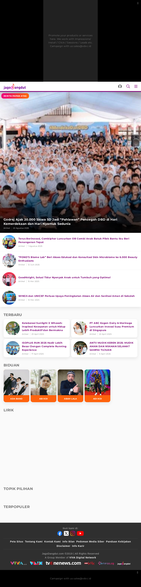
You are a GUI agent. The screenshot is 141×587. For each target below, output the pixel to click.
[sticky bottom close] (138, 572)
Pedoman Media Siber (90, 541)
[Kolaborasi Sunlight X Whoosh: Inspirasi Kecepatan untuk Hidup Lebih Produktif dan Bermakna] (37, 328)
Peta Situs (16, 541)
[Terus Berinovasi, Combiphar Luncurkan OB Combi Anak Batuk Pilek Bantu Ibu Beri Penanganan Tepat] (70, 242)
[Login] (120, 86)
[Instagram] (72, 533)
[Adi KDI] (97, 385)
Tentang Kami (34, 541)
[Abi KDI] (43, 385)
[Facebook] (59, 533)
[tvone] (63, 563)
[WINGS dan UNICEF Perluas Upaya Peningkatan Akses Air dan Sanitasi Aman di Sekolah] (70, 297)
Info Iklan (68, 541)
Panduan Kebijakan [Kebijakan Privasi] (118, 541)
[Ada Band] (16, 385)
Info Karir (78, 546)
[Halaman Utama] (14, 86)
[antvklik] (89, 563)
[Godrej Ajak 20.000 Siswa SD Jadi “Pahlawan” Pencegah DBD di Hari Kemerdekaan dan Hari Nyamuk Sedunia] (70, 162)
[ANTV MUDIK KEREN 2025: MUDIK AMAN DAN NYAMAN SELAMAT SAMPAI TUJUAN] (104, 348)
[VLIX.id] (36, 563)
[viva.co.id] (18, 563)
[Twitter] (66, 533)
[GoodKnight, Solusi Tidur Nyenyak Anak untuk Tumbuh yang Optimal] (70, 279)
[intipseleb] (106, 563)
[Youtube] (80, 533)
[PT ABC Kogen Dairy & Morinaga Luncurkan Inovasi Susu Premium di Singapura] (104, 328)
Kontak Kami (52, 541)
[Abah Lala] (70, 385)
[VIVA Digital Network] (82, 557)
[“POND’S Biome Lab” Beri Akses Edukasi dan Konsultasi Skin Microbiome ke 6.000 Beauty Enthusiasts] (70, 260)
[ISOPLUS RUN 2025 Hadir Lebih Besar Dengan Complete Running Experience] (37, 348)
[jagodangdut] (123, 563)
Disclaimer (63, 546)
